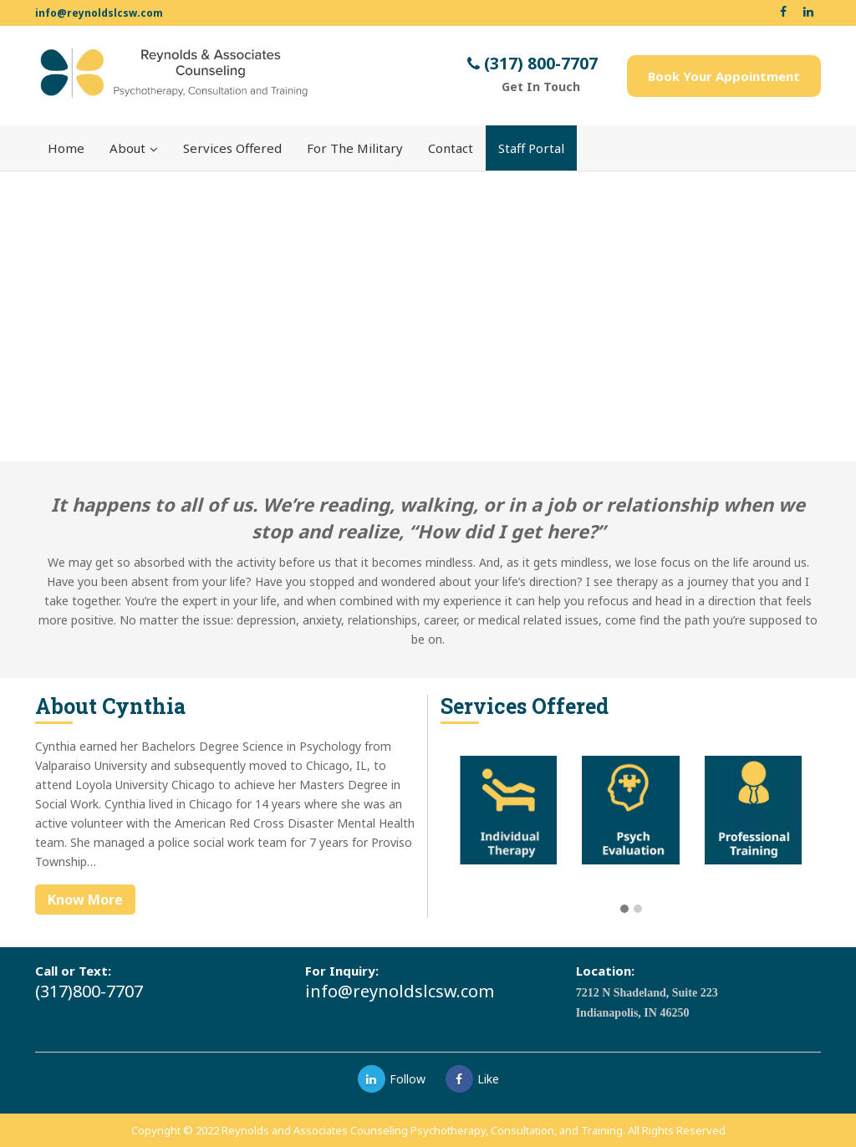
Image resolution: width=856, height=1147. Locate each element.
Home (66, 148)
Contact (450, 148)
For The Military (355, 148)
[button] (624, 910)
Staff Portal (531, 148)
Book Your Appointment (724, 76)
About (134, 148)
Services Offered (232, 148)
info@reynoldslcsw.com (99, 13)
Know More (85, 899)
